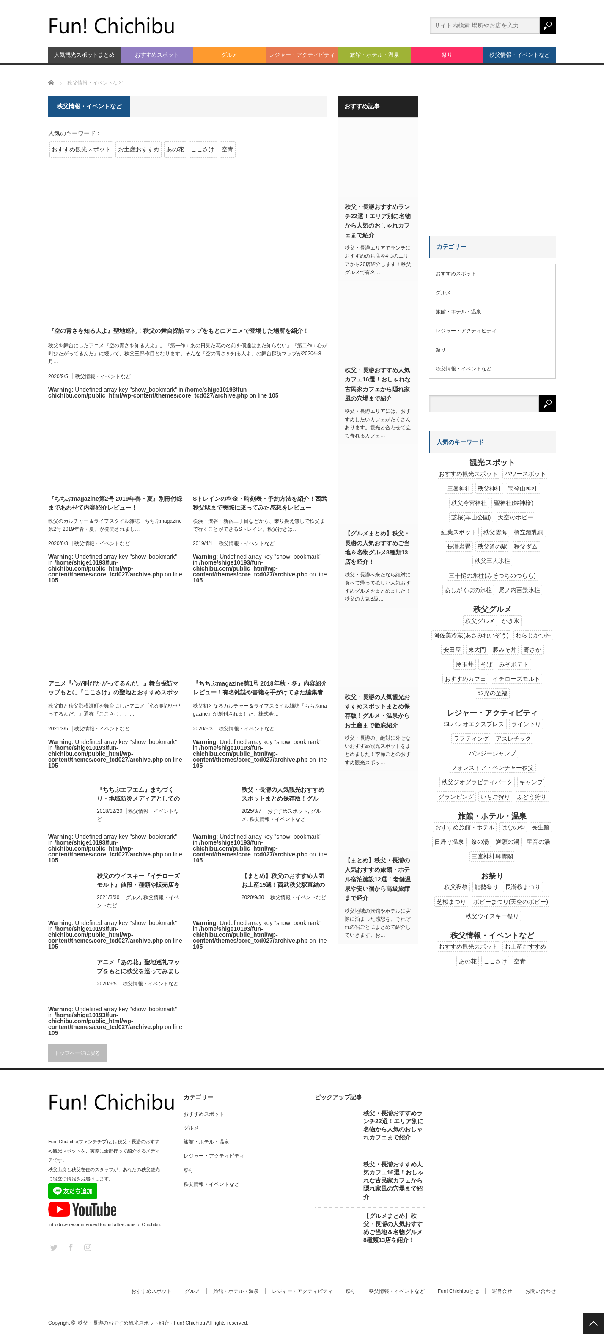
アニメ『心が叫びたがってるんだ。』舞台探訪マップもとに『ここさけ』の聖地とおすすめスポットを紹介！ (113, 688)
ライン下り (526, 724)
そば (486, 664)
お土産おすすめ (138, 149)
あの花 (175, 149)
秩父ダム (526, 546)
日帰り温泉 (449, 841)
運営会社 (502, 1291)
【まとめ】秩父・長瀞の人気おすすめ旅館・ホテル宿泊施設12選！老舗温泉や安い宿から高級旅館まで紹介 (378, 879)
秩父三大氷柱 (492, 560)
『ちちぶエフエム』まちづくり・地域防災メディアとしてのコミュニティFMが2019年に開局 (138, 794)
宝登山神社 (523, 488)
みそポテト (514, 664)
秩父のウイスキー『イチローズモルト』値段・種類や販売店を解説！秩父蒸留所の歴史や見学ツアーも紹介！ (138, 881)
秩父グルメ (480, 620)
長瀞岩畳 (459, 546)
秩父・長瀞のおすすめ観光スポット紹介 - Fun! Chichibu (141, 1323)
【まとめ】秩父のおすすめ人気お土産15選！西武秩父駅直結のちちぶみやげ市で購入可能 (283, 881)
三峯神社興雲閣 (492, 856)
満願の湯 (507, 841)
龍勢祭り (486, 887)
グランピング (456, 796)
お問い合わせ (540, 1291)
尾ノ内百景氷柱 (519, 590)
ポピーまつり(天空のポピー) (510, 901)
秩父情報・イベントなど (519, 55)
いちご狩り (495, 796)
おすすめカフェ (465, 678)
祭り (447, 55)
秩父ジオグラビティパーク (477, 782)
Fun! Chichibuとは (458, 1291)
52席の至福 (492, 693)
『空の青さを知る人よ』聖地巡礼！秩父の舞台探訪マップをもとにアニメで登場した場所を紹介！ (178, 330)
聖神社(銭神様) (513, 502)
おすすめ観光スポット (81, 149)
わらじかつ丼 (533, 635)
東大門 (477, 649)
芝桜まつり (451, 901)
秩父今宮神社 (469, 502)
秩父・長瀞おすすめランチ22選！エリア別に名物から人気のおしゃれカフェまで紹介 (378, 221)
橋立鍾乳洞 (529, 532)
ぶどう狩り (531, 796)
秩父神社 (489, 488)
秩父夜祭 (456, 887)
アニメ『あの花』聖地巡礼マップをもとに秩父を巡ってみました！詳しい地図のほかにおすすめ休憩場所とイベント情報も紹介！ (138, 967)
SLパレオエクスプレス (474, 724)
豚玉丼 (465, 664)
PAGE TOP (593, 1323)
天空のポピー (515, 517)
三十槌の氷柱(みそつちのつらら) (492, 575)
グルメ (229, 55)
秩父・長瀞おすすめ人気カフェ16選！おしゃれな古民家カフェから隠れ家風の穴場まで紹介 (378, 384)
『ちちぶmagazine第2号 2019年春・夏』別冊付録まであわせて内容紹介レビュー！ (115, 503)
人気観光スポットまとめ (84, 55)
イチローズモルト (516, 678)
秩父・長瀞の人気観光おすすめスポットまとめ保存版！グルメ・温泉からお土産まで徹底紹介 (283, 794)
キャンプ (531, 782)
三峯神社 (459, 488)
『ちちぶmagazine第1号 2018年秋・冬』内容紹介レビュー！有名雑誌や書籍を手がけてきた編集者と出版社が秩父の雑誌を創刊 (260, 688)
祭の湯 (480, 841)
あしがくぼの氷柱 (468, 590)
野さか (532, 649)
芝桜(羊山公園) (471, 517)
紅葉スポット (459, 532)
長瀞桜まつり (523, 887)
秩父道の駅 (492, 546)
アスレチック (513, 738)
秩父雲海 (495, 532)
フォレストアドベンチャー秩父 (492, 767)
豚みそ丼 (504, 649)
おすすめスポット (157, 55)
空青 (227, 149)
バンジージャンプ (492, 753)
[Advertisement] (492, 148)
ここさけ (202, 149)
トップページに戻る (77, 1053)
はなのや (513, 827)
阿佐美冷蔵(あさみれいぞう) (471, 635)
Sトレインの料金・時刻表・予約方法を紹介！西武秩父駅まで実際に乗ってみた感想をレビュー (260, 503)
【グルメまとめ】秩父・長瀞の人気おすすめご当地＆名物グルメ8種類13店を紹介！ (377, 547)
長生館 (540, 827)
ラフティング (471, 738)
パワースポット (525, 473)
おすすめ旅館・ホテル (464, 827)
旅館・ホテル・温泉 (374, 55)
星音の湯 (538, 841)
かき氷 (510, 620)
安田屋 (452, 649)
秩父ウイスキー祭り (492, 916)
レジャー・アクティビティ (302, 55)
